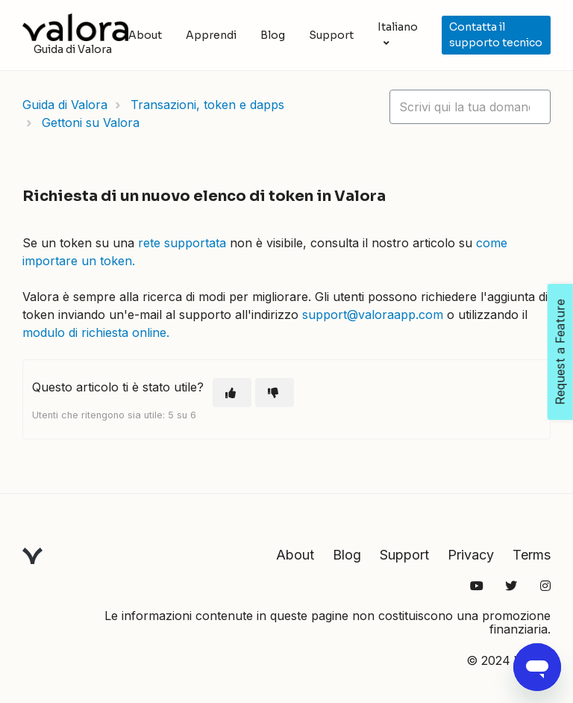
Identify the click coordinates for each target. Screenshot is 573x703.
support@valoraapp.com (372, 314)
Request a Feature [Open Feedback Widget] (560, 352)
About (145, 35)
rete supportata (182, 242)
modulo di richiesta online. (95, 332)
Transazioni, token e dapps (207, 104)
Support (331, 35)
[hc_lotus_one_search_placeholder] (470, 107)
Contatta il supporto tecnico (495, 34)
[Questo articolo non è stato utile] (274, 392)
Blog (272, 35)
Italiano (398, 27)
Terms (532, 555)
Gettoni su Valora (91, 122)
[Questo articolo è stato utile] (232, 392)
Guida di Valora (64, 104)
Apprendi (211, 35)
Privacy (471, 555)
